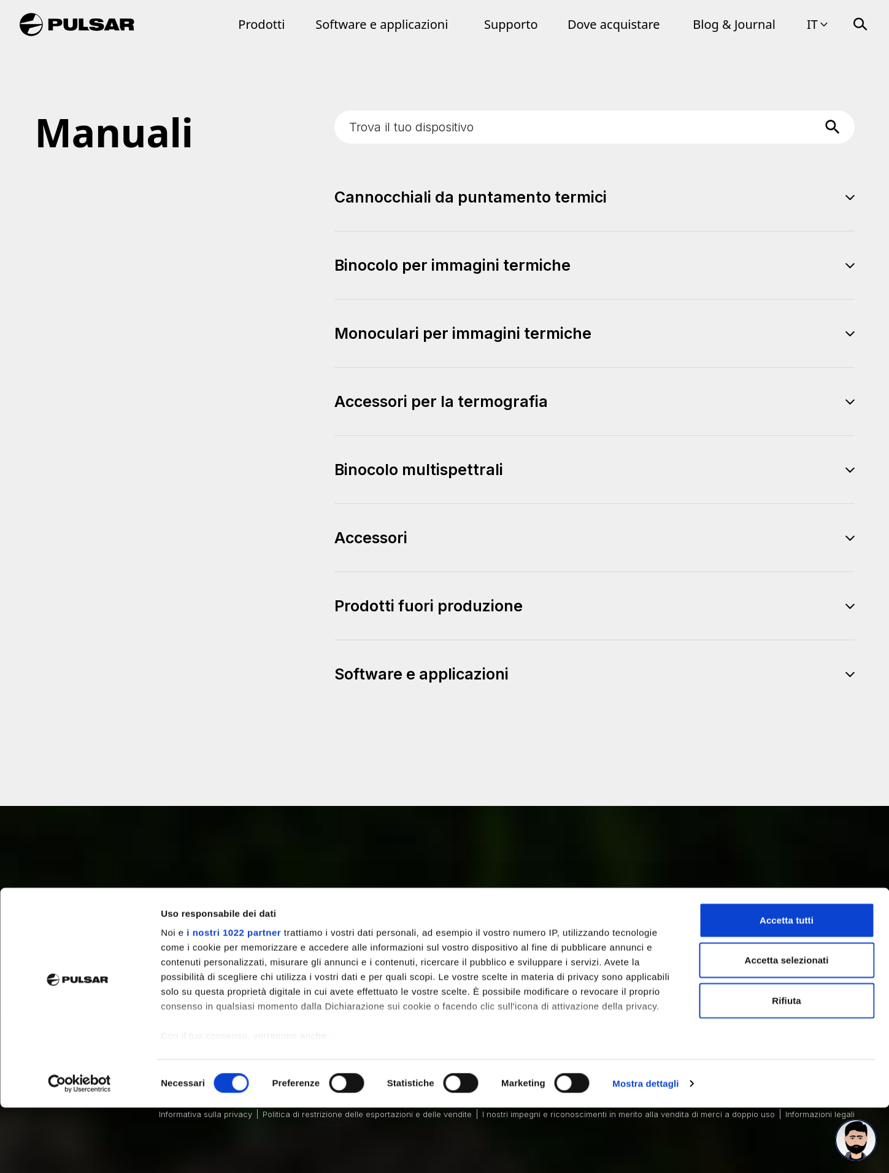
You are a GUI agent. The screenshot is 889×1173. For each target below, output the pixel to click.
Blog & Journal (734, 24)
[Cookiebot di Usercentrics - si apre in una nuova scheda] (79, 1149)
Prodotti (261, 24)
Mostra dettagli (645, 1149)
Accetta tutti (787, 985)
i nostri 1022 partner (234, 998)
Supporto (511, 24)
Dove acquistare (614, 24)
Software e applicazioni (381, 24)
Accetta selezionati (787, 1025)
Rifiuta (786, 1066)
